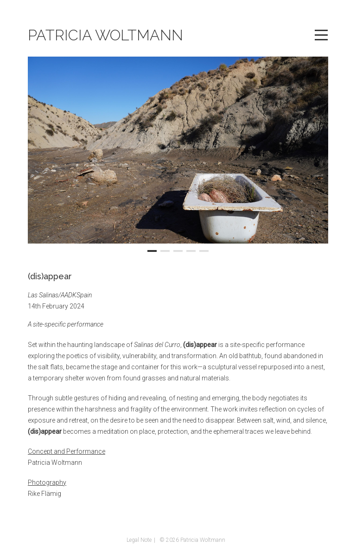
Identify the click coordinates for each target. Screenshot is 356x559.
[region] (178, 156)
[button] (152, 251)
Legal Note (139, 540)
